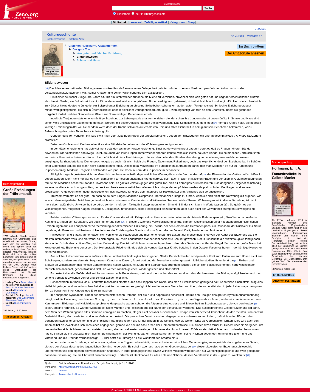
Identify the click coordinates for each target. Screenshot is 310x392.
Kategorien (177, 22)
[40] (248, 355)
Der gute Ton (81, 49)
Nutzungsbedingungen (148, 390)
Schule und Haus (88, 60)
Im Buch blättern (251, 46)
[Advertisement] (290, 10)
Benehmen (81, 374)
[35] (204, 174)
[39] (194, 346)
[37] (236, 260)
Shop (191, 22)
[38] (256, 303)
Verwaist (63, 370)
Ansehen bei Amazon (286, 280)
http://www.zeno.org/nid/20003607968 (78, 367)
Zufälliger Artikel (155, 22)
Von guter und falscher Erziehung (99, 53)
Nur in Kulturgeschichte (149, 13)
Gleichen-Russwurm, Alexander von (93, 45)
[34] (47, 88)
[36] (123, 222)
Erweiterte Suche (172, 4)
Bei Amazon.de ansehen (245, 53)
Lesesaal (135, 22)
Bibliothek (121, 13)
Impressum (194, 390)
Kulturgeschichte (61, 34)
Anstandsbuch (66, 374)
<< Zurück (237, 35)
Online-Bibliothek (20, 10)
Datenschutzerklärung (174, 390)
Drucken (260, 29)
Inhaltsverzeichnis (56, 39)
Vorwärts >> (254, 35)
